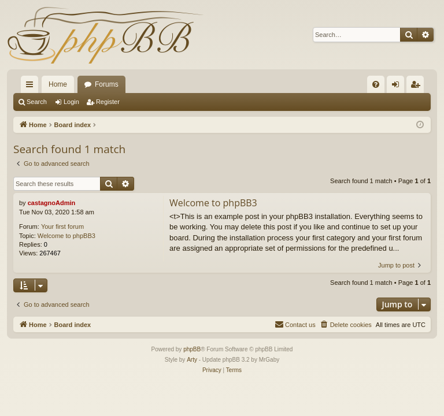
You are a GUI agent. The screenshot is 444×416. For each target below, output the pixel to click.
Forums (107, 84)
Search (37, 101)
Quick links (31, 86)
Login (71, 101)
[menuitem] (375, 84)
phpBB (192, 349)
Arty (192, 359)
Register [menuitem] (418, 86)
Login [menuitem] (398, 86)
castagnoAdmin (52, 202)
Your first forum (62, 226)
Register (108, 101)
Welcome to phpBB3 (66, 235)
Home (58, 84)
